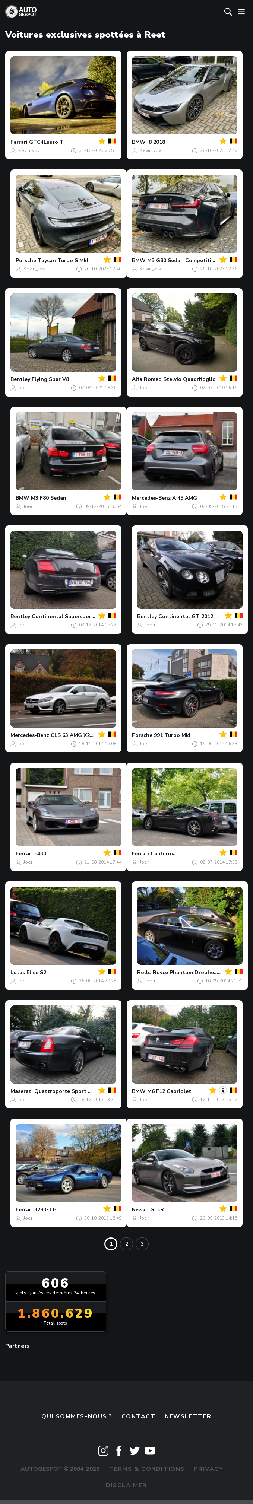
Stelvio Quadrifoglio (189, 379)
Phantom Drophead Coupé (204, 972)
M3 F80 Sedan (48, 498)
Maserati (21, 1091)
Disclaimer (126, 1485)
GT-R (157, 1209)
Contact (138, 1416)
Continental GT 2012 (185, 616)
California (163, 853)
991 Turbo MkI (172, 735)
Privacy (208, 1469)
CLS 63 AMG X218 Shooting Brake (94, 735)
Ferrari (19, 142)
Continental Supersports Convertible (80, 616)
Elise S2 (36, 972)
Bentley (20, 379)
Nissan (140, 1209)
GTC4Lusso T (46, 142)
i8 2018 (156, 142)
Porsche (26, 260)
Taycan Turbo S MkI (63, 260)
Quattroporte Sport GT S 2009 (74, 1091)
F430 (40, 853)
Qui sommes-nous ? (76, 1416)
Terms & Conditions (147, 1469)
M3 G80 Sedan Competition (182, 260)
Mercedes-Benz (151, 498)
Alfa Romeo (147, 379)
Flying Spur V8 (50, 379)
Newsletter (188, 1416)
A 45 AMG (184, 498)
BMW (139, 142)
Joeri (23, 388)
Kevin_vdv (28, 150)
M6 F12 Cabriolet (169, 1091)
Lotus (17, 972)
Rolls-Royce (152, 972)
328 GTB (45, 1209)
